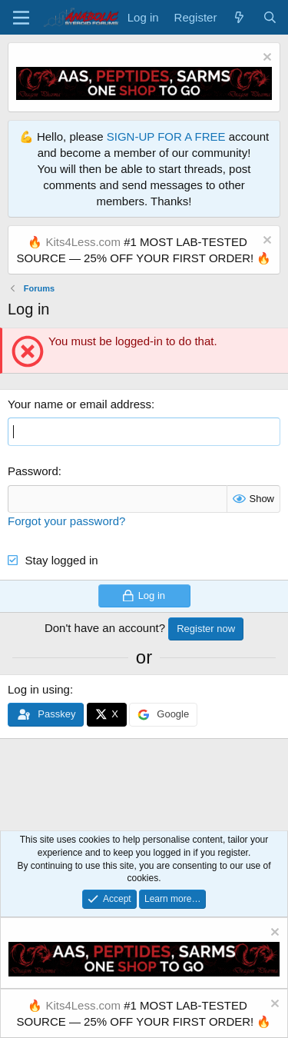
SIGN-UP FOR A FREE (166, 136)
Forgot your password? (66, 520)
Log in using (39, 689)
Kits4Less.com (83, 241)
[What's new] (239, 17)
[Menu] (21, 17)
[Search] (270, 17)
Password (33, 470)
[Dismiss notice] (265, 59)
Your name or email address (79, 404)
